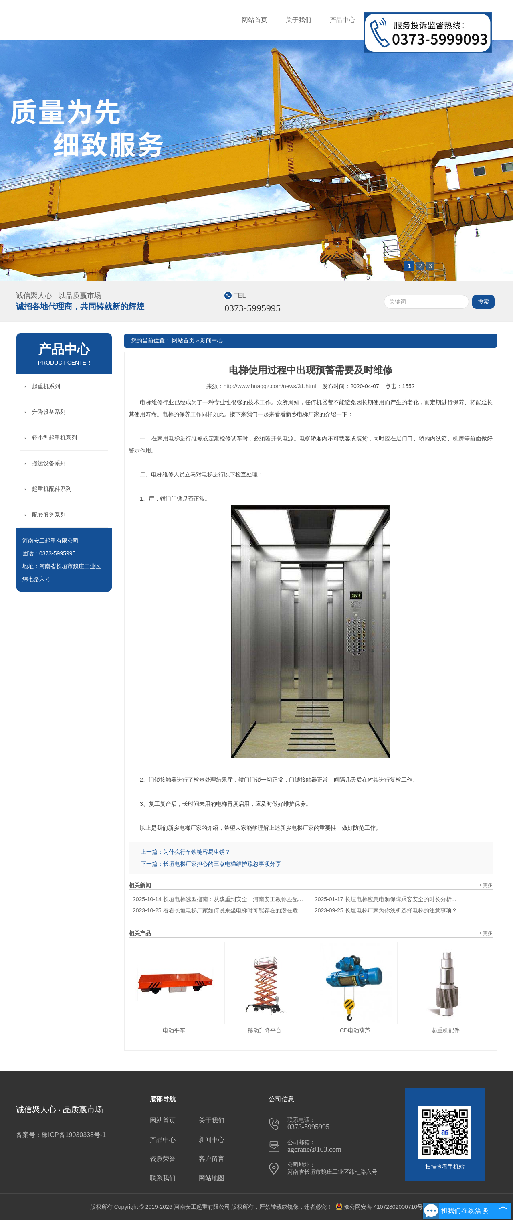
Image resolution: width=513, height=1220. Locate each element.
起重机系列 (46, 386)
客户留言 (211, 1158)
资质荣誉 (163, 1158)
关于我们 (298, 19)
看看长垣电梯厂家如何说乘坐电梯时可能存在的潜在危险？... (220, 910)
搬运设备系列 (49, 463)
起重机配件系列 (51, 489)
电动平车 (174, 1030)
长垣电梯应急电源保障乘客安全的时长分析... (385, 899)
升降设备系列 (49, 412)
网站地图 (211, 1178)
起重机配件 (446, 1030)
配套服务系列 (49, 514)
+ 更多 (486, 885)
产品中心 (342, 19)
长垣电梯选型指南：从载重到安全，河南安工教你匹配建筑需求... (220, 899)
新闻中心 (211, 340)
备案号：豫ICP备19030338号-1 (61, 1134)
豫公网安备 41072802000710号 (379, 1207)
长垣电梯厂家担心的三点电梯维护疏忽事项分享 (222, 864)
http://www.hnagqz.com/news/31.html (269, 386)
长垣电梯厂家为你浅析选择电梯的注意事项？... (388, 910)
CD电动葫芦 (355, 1030)
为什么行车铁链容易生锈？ (196, 852)
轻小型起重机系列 (54, 437)
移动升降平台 (264, 1030)
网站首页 (254, 19)
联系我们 (163, 1178)
